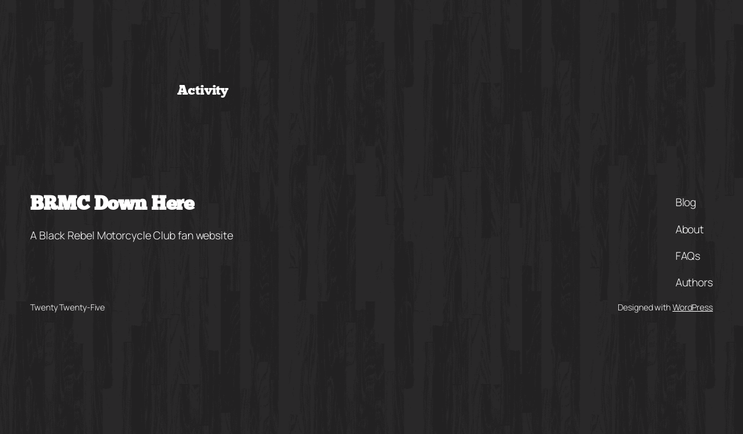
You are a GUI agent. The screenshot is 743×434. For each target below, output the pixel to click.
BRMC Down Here (111, 205)
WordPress (692, 307)
